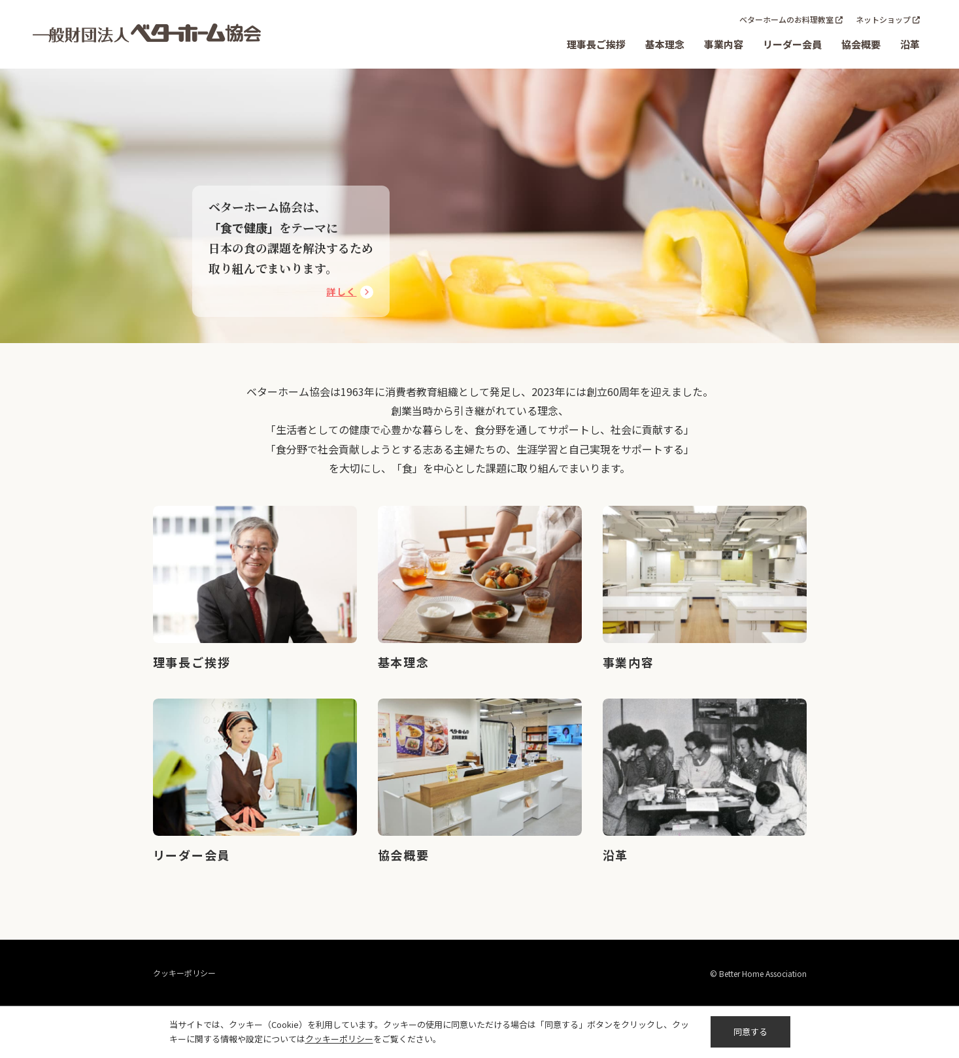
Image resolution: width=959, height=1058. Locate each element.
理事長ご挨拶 (596, 44)
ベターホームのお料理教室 (786, 19)
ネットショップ (883, 19)
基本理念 (664, 44)
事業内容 (723, 44)
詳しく (341, 291)
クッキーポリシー (184, 972)
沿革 (910, 44)
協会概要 (861, 44)
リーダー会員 (792, 44)
